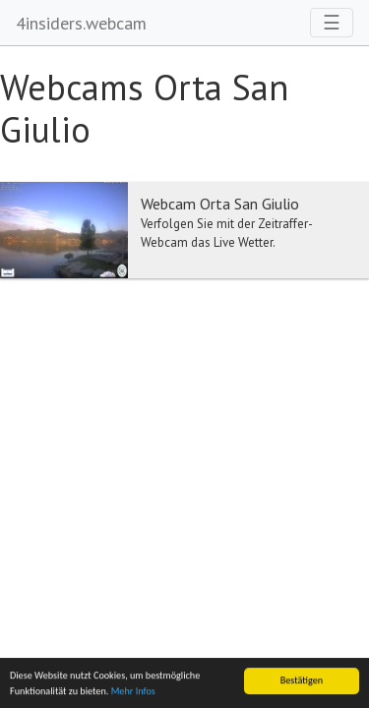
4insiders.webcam (81, 23)
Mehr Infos (133, 691)
